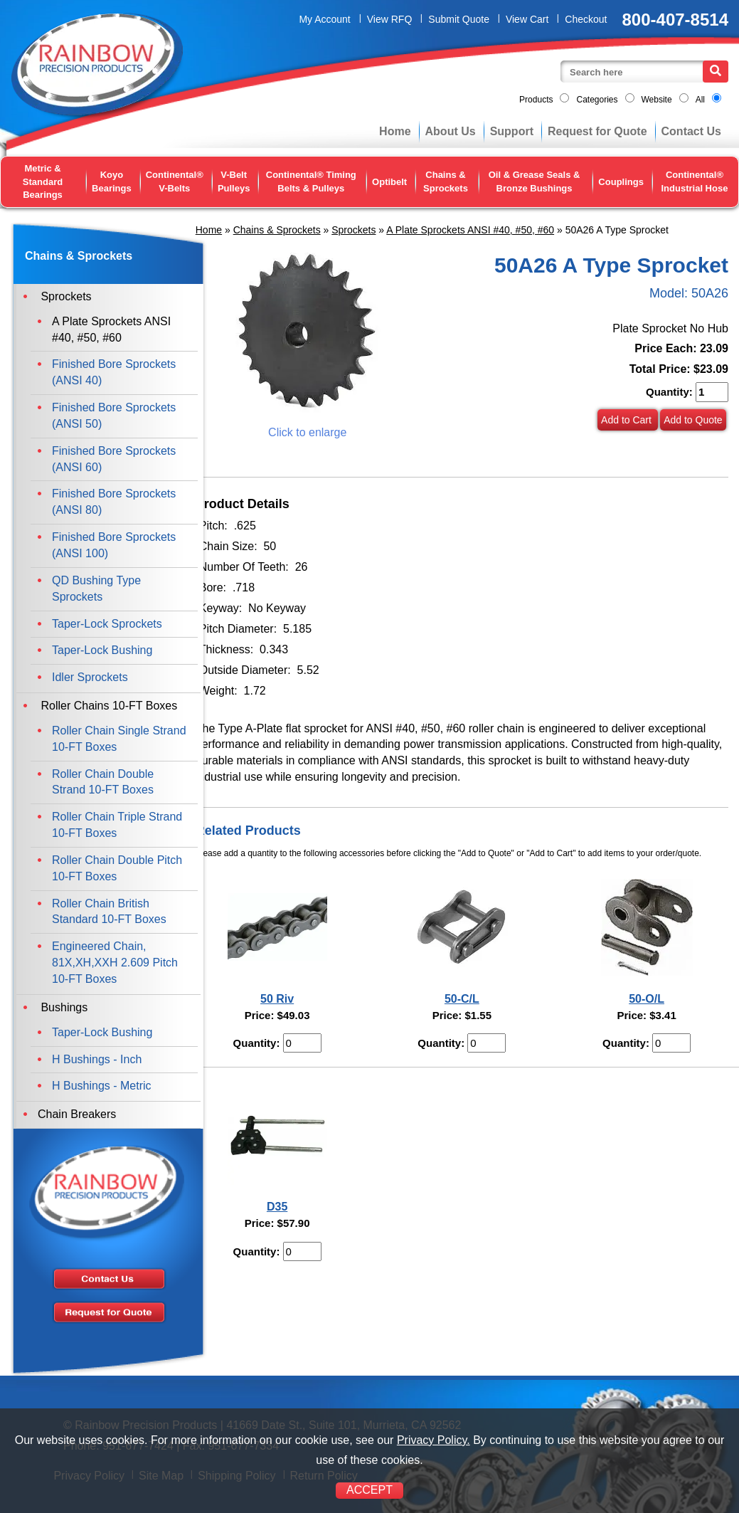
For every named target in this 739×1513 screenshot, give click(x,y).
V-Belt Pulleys (234, 181)
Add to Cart (627, 420)
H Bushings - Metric (101, 1086)
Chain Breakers (77, 1114)
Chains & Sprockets (445, 181)
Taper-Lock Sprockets (107, 624)
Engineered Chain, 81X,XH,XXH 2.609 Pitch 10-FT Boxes (115, 962)
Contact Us (691, 131)
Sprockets (353, 230)
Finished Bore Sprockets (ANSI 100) (114, 545)
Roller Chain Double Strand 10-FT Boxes (103, 782)
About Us (450, 131)
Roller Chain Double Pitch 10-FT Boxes (117, 868)
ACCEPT (369, 1490)
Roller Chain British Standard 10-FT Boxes (109, 911)
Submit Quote (458, 19)
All (700, 100)
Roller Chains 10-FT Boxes (107, 706)
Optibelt (389, 181)
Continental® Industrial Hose (694, 181)
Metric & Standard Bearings (43, 181)
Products (536, 100)
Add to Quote (693, 420)
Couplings (621, 181)
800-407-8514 (675, 19)
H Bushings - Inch (97, 1059)
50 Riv (277, 999)
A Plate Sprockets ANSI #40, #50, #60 (470, 230)
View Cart (527, 19)
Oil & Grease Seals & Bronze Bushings (534, 181)
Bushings (62, 1007)
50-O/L (646, 999)
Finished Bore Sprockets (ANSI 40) (114, 372)
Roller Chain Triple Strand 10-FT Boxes (117, 825)
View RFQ (390, 19)
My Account (324, 19)
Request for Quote (597, 131)
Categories (596, 100)
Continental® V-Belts (174, 181)
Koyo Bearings (112, 181)
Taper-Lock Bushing (102, 650)
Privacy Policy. (433, 1440)
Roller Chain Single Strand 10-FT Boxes (119, 738)
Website (657, 100)
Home (394, 131)
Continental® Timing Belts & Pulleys (311, 181)
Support (511, 131)
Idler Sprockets (90, 677)
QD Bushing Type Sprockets (96, 588)
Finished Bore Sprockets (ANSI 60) (114, 459)
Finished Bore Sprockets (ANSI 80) (114, 501)
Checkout (586, 19)
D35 (277, 1207)
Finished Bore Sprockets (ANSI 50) (114, 415)
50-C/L (462, 999)
